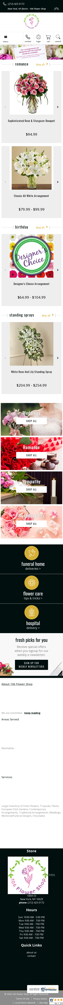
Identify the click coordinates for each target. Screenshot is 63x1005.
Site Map (43, 1002)
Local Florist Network (25, 1002)
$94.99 (31, 134)
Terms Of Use (22, 998)
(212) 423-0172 (16, 4)
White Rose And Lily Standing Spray (31, 372)
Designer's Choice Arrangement (32, 284)
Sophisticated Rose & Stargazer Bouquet (31, 121)
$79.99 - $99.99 (32, 209)
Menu (5, 41)
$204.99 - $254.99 (31, 385)
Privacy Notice (40, 998)
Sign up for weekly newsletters (31, 664)
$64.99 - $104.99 (32, 297)
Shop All (40, 64)
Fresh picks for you (31, 646)
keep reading (32, 713)
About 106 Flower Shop (16, 684)
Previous (4, 107)
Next (58, 107)
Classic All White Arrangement (31, 196)
